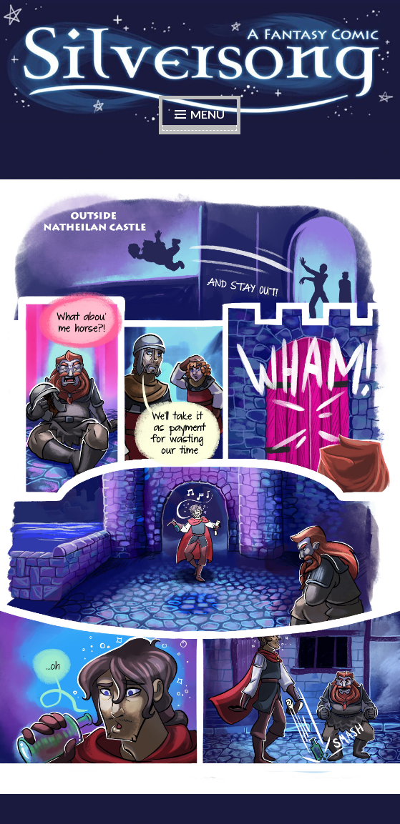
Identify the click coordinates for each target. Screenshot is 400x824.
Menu (207, 114)
